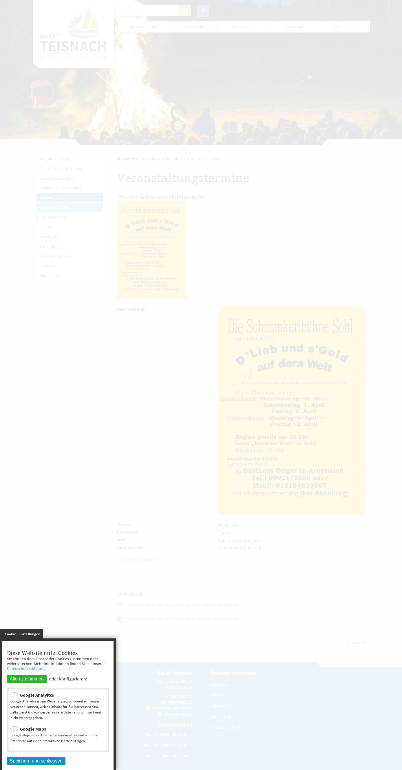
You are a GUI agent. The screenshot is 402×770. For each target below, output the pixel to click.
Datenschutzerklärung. (26, 668)
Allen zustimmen (27, 678)
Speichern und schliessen (36, 760)
